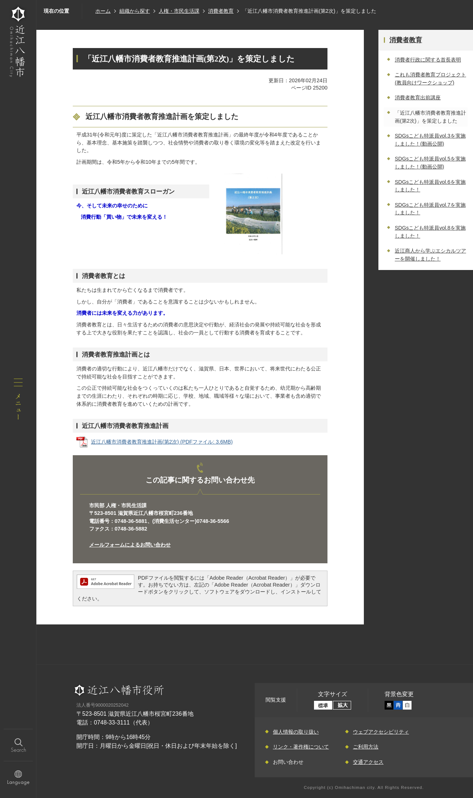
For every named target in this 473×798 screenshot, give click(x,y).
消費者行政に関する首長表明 (428, 60)
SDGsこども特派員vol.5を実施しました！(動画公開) (430, 163)
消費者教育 (221, 11)
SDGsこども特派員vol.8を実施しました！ (430, 232)
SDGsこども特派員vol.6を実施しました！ (430, 186)
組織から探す (134, 11)
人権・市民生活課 (179, 11)
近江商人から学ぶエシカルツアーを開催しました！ (430, 255)
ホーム (103, 11)
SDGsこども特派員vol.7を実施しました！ (430, 209)
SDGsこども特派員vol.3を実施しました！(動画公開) (430, 140)
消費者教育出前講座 (418, 97)
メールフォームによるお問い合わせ (130, 545)
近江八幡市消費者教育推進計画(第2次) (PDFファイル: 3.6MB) (162, 442)
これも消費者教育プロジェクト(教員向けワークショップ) (430, 79)
